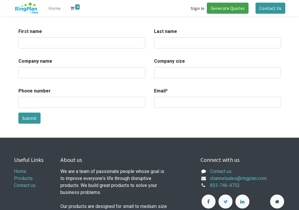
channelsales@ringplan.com (238, 178)
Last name (165, 31)
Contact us (25, 185)
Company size (169, 61)
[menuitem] (54, 8)
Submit (29, 118)
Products (23, 178)
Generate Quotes (228, 8)
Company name (35, 61)
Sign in (197, 8)
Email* (161, 91)
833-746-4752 (225, 185)
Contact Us (270, 8)
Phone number (34, 91)
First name (30, 31)
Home (20, 171)
